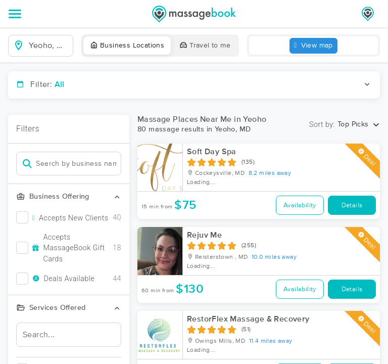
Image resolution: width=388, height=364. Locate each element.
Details (352, 205)
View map (313, 46)
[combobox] (49, 45)
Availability (299, 205)
